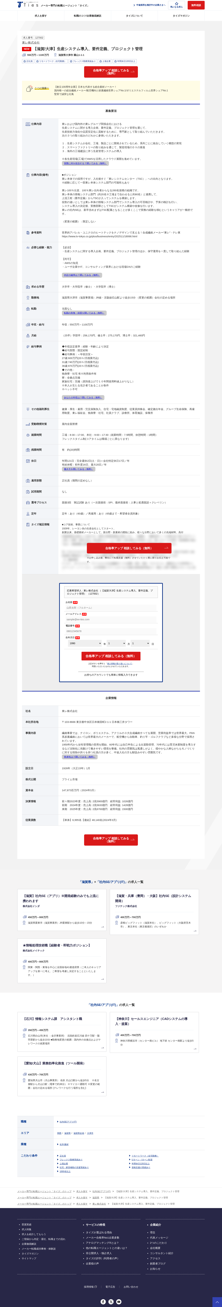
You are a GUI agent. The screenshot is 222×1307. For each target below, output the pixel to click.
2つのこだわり (158, 1174)
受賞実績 (26, 1156)
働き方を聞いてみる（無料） (78, 470)
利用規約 (142, 1286)
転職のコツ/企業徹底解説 (87, 15)
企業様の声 (92, 1195)
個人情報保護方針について (163, 1286)
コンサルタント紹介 (161, 1185)
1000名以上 (65, 1103)
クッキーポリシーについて (192, 1286)
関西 (59, 1065)
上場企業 (64, 1095)
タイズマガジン (181, 15)
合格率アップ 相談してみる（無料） (111, 73)
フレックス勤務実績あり (71, 1091)
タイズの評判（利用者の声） (103, 1190)
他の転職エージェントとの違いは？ (106, 1179)
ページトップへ (217, 1302)
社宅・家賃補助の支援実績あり (74, 1099)
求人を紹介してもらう (34, 1166)
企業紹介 (155, 1156)
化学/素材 (64, 1076)
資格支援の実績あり (141, 1099)
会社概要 (155, 1179)
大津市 (90, 1065)
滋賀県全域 (79, 1065)
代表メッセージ (159, 1169)
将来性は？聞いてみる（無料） (80, 758)
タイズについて (134, 15)
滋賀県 (67, 1065)
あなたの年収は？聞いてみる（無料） (83, 399)
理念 (152, 1164)
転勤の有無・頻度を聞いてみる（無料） (84, 314)
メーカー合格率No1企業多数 (102, 1169)
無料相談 (196, 5)
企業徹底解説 (29, 1175)
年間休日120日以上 (141, 1095)
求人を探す (41, 15)
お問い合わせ (131, 1218)
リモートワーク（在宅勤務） (145, 1088)
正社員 (63, 1088)
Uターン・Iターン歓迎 (142, 1091)
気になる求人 (176, 5)
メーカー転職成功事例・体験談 (39, 1180)
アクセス (155, 1190)
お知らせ (155, 1200)
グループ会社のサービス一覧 (111, 1251)
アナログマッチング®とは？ (102, 1174)
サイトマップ (29, 1190)
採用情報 (89, 1218)
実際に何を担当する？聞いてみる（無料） (85, 164)
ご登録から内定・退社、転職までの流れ (43, 1171)
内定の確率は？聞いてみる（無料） (82, 276)
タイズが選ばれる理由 (99, 1164)
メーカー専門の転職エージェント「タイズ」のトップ (44, 1123)
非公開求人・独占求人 (99, 1185)
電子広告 (110, 1218)
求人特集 (26, 1161)
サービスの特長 (95, 1156)
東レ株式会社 (31, 42)
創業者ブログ (158, 1195)
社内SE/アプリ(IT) (68, 1053)
